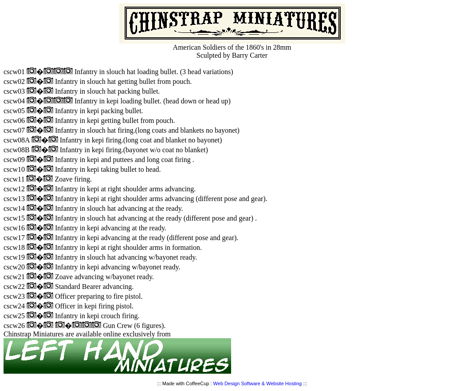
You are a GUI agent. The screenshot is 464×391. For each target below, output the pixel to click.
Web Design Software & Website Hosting (257, 383)
